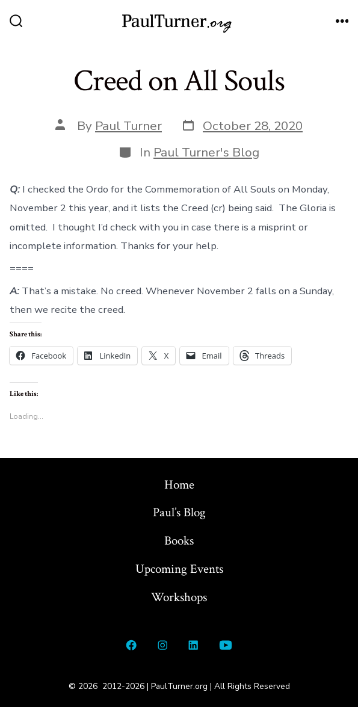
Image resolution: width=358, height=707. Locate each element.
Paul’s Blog (179, 512)
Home (179, 485)
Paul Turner (128, 125)
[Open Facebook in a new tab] (131, 645)
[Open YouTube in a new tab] (225, 645)
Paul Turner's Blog (206, 152)
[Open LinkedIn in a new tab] (193, 645)
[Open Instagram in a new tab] (162, 645)
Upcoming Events (179, 569)
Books (179, 541)
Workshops (179, 597)
